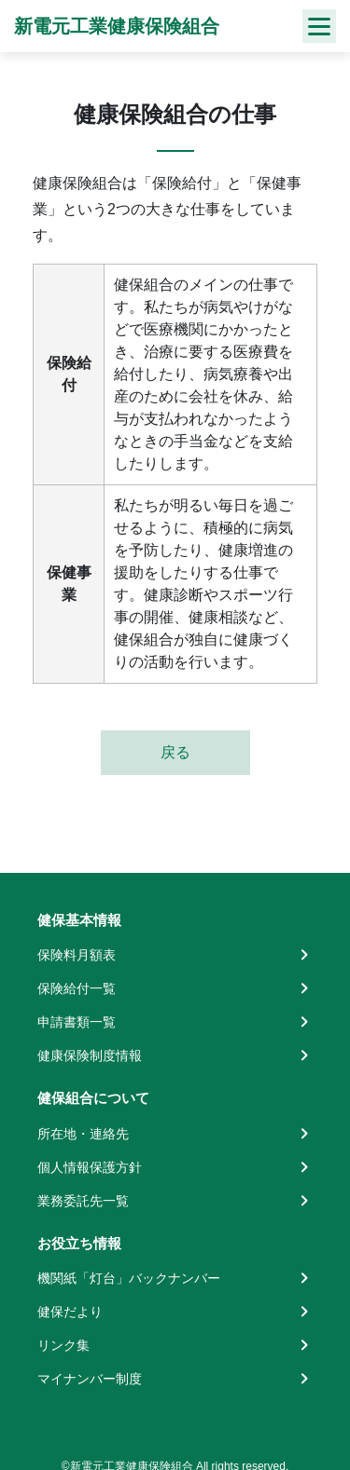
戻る (175, 752)
